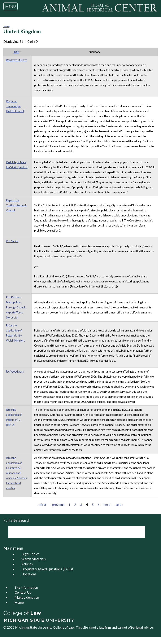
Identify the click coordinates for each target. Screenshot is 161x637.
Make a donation (27, 597)
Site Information (26, 587)
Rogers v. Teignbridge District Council (15, 106)
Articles (27, 564)
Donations (28, 574)
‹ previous (57, 504)
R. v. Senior (12, 241)
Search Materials (33, 559)
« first (42, 504)
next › (108, 504)
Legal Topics (30, 554)
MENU (10, 6)
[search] (71, 531)
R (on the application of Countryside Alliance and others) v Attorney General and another (16, 473)
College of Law (63, 627)
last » (119, 504)
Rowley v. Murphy (16, 60)
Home (6, 26)
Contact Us (23, 592)
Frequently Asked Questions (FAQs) (47, 569)
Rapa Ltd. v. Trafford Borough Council (16, 205)
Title (17, 52)
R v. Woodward (15, 371)
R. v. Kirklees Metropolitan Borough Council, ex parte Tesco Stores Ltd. (16, 307)
